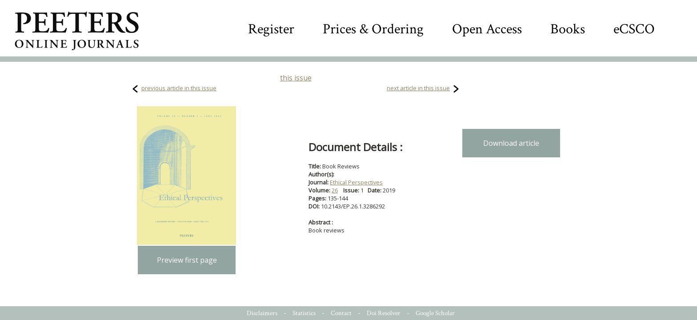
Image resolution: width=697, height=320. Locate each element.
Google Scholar (435, 313)
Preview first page (187, 260)
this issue (296, 78)
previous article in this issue (178, 88)
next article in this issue (418, 88)
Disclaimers (262, 313)
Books (567, 29)
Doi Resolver (384, 313)
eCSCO (634, 29)
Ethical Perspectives (356, 182)
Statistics (304, 313)
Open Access (487, 29)
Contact (341, 313)
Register (271, 29)
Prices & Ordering (373, 29)
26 (335, 190)
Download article (511, 143)
